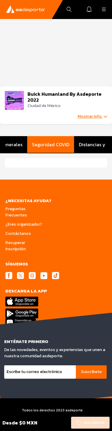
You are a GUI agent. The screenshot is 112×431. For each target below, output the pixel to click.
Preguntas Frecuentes (16, 212)
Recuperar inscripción (15, 246)
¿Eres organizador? (23, 224)
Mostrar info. (92, 116)
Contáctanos (18, 233)
